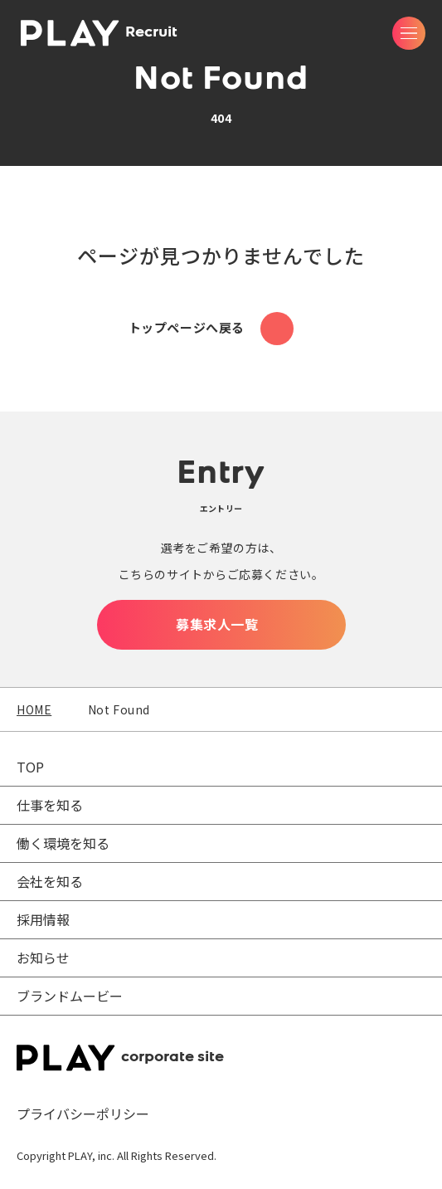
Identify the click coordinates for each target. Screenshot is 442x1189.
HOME (34, 709)
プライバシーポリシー (83, 1113)
